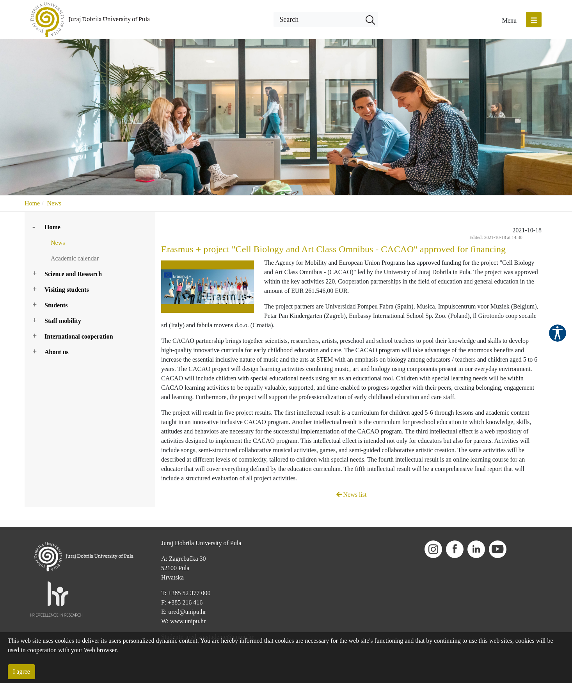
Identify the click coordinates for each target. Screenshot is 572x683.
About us (56, 352)
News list (351, 494)
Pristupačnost (557, 333)
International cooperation (78, 336)
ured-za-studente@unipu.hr (219, 617)
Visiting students (66, 289)
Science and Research (73, 274)
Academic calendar (75, 258)
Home (32, 203)
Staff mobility (62, 320)
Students (56, 305)
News (54, 203)
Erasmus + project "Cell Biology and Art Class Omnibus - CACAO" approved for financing (333, 249)
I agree (21, 671)
